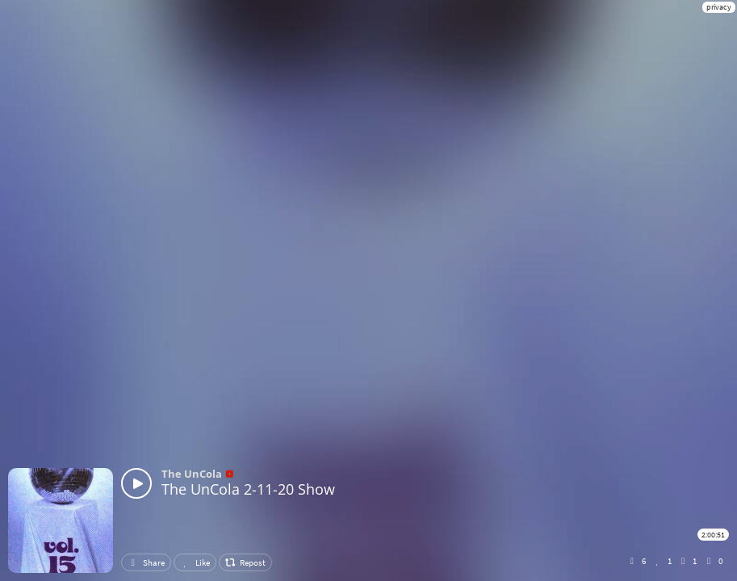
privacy (718, 7)
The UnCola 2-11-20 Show (248, 489)
